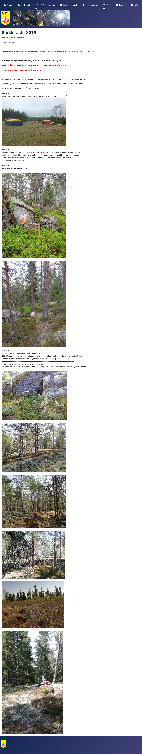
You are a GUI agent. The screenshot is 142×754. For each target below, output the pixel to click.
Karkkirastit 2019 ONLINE (14, 38)
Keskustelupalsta (68, 5)
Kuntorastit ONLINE (8, 42)
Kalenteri (120, 5)
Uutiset (135, 5)
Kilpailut (39, 5)
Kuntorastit (23, 5)
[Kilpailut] (35, 8)
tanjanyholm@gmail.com (76, 51)
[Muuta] (103, 8)
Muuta (106, 5)
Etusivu (8, 5)
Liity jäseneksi (90, 5)
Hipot (52, 5)
